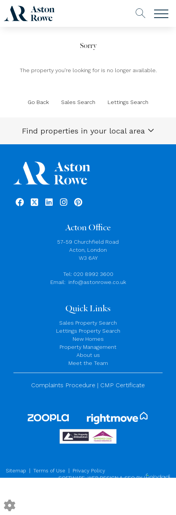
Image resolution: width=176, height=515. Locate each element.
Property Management (88, 347)
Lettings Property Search (88, 331)
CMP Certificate (122, 385)
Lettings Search (128, 102)
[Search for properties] (140, 12)
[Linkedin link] (49, 202)
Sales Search (78, 102)
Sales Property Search (88, 323)
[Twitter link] (34, 202)
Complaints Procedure (63, 385)
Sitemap (16, 471)
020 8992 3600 (93, 274)
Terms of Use (49, 471)
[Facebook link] (19, 202)
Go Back (38, 102)
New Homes (88, 339)
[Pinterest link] (78, 202)
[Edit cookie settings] (9, 504)
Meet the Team (88, 363)
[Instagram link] (63, 202)
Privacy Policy (89, 471)
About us (88, 355)
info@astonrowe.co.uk (97, 282)
